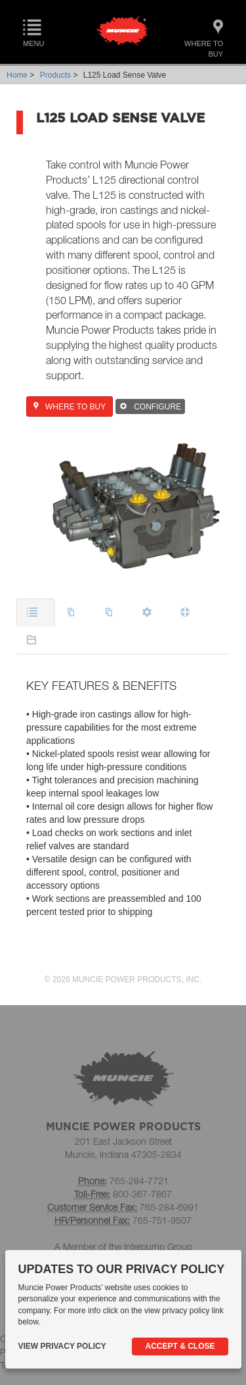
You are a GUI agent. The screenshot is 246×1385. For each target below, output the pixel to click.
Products (55, 75)
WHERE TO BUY (69, 406)
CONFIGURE (150, 406)
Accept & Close (180, 1346)
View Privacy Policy (62, 1346)
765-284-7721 (139, 1180)
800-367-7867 (142, 1193)
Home (17, 75)
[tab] (35, 612)
